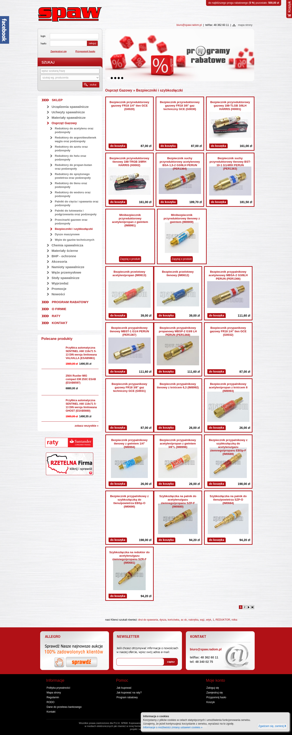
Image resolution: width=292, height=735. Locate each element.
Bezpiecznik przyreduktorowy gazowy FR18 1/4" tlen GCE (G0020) (129, 105)
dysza (163, 619)
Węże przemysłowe (66, 272)
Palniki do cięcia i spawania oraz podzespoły (77, 203)
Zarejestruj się (59, 51)
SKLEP (57, 100)
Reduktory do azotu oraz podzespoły (71, 148)
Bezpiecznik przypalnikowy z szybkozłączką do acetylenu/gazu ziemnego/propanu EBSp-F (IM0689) (228, 447)
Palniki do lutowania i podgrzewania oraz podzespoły (76, 212)
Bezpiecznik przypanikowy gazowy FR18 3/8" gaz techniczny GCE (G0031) (129, 387)
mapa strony (245, 25)
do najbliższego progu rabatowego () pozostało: (243, 2)
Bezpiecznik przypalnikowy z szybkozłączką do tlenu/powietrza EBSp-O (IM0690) (129, 501)
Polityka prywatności (58, 687)
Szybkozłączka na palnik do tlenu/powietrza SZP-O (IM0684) (228, 499)
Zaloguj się (212, 687)
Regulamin (53, 697)
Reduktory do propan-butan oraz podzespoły (73, 166)
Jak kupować (124, 687)
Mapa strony (54, 692)
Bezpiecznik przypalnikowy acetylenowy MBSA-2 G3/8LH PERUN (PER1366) (228, 275)
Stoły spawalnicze (65, 278)
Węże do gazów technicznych (74, 239)
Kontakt (60, 323)
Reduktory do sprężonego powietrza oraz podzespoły (73, 175)
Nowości (58, 294)
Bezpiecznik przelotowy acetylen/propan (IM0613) (129, 273)
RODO (50, 702)
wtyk (208, 619)
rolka (234, 619)
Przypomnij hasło (85, 51)
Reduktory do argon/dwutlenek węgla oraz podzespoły (75, 139)
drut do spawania (148, 619)
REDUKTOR (223, 619)
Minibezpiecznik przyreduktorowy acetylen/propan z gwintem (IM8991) (130, 220)
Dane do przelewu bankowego (64, 706)
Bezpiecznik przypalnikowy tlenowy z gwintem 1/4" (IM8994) (129, 443)
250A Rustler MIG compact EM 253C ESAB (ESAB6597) (81, 379)
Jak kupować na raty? (129, 692)
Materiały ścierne (65, 250)
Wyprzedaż (60, 283)
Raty (56, 316)
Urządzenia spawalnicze (70, 107)
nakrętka (193, 619)
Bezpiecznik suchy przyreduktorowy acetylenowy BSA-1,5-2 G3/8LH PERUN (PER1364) (180, 163)
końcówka (173, 619)
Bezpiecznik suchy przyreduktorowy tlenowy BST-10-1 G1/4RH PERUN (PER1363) (230, 163)
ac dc (184, 619)
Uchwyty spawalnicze (68, 112)
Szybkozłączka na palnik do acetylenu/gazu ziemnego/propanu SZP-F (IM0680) (177, 501)
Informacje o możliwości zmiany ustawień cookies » (172, 727)
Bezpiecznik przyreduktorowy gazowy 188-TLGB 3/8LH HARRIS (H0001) (230, 105)
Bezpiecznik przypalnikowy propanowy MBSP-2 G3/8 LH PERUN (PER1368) (178, 331)
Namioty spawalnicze (68, 267)
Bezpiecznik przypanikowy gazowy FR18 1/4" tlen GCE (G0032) (228, 331)
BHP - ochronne (64, 256)
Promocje (59, 289)
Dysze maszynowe (67, 234)
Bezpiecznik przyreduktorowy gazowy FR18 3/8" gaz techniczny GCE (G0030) (180, 105)
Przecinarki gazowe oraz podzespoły (71, 221)
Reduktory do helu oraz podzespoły (70, 157)
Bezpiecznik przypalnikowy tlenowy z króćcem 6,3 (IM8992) (178, 385)
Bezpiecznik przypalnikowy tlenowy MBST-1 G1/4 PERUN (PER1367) (129, 331)
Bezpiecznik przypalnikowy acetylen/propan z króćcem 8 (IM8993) (228, 387)
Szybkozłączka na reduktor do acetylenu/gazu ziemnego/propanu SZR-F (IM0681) (129, 557)
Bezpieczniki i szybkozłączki (74, 229)
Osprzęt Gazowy (64, 123)
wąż (202, 619)
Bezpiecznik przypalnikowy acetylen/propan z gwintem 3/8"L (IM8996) (178, 443)
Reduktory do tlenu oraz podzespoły (71, 185)
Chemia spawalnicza (67, 245)
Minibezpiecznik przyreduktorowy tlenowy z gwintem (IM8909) (182, 218)
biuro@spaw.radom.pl (189, 25)
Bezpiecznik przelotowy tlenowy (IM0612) (178, 273)
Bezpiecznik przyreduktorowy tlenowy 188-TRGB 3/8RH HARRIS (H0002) (129, 162)
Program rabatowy (70, 302)
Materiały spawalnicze (69, 117)
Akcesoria (59, 261)
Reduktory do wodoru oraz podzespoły (73, 194)
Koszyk (210, 702)
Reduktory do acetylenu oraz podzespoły (74, 130)
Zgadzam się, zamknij (272, 726)
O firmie (59, 309)
